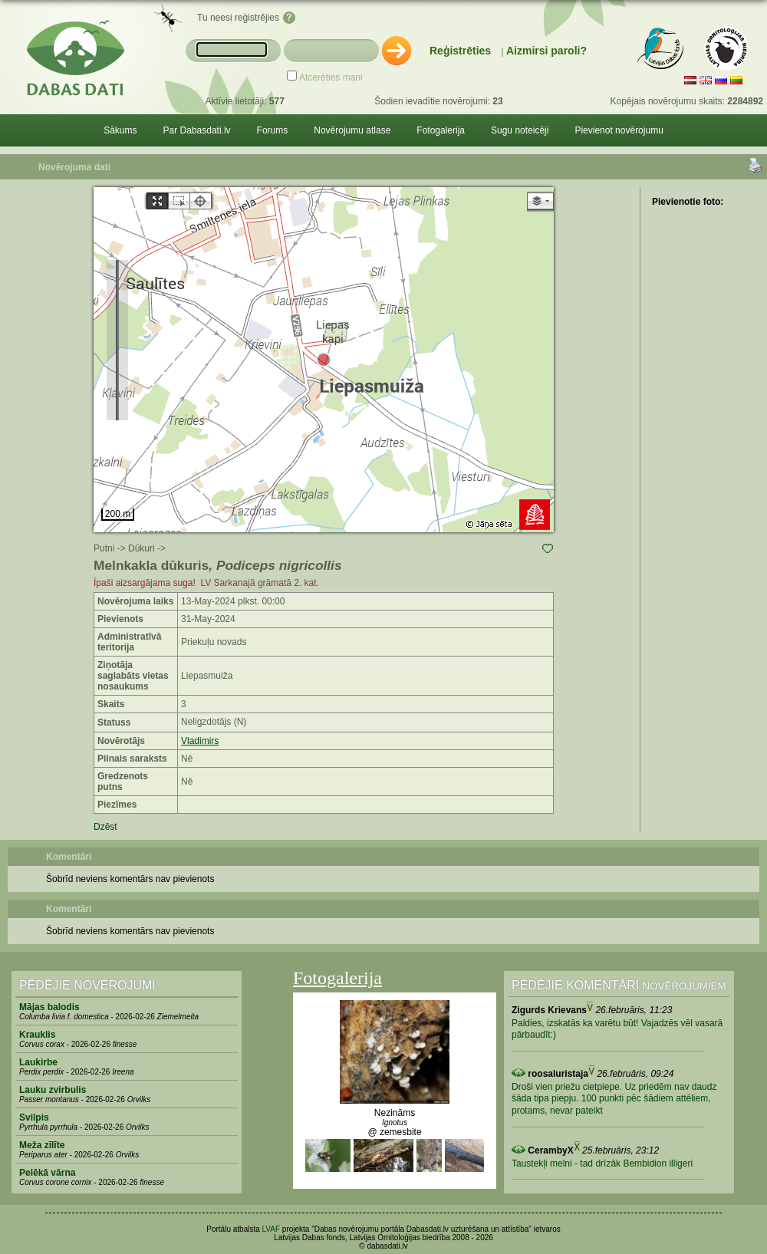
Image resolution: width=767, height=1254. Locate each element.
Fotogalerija (440, 130)
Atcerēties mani (331, 77)
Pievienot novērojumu (618, 130)
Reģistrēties (460, 50)
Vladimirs (200, 741)
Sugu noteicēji (519, 130)
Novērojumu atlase (352, 130)
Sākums (120, 130)
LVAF (271, 1229)
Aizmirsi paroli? (546, 50)
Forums (272, 130)
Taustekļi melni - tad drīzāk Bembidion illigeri (602, 1163)
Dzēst (105, 826)
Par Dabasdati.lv (197, 130)
